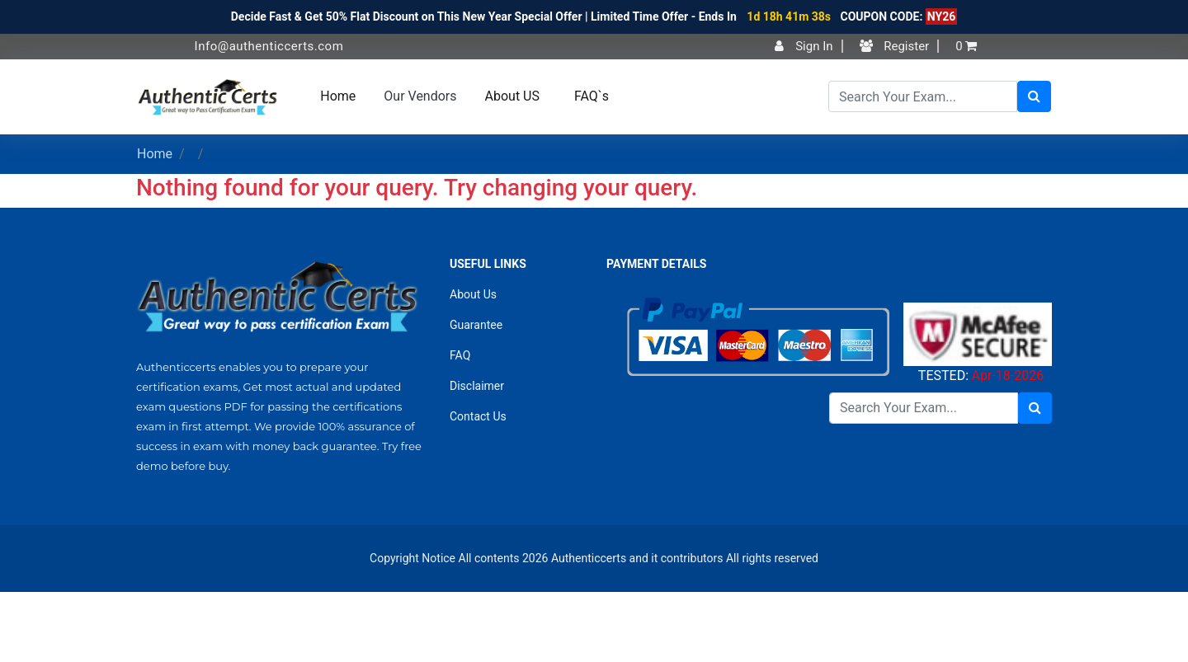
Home (338, 96)
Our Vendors (420, 96)
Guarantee (476, 324)
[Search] (922, 96)
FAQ (460, 355)
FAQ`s (591, 96)
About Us (473, 294)
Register (895, 46)
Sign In (803, 46)
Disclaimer (477, 385)
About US (512, 96)
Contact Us (478, 416)
